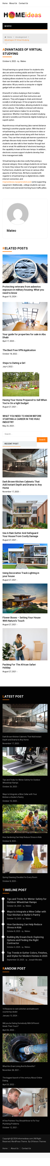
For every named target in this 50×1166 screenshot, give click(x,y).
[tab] (12, 444)
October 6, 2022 (9, 61)
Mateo (23, 61)
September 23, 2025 (15, 960)
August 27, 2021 (9, 407)
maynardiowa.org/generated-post (17, 182)
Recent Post (12, 444)
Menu (8, 26)
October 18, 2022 (10, 354)
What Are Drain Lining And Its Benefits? (19, 1066)
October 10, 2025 (10, 801)
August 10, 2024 (9, 296)
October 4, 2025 (13, 947)
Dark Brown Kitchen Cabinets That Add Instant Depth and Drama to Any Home (22, 484)
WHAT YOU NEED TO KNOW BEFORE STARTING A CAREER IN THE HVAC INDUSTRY (22, 419)
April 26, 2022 (8, 1030)
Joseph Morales (35, 960)
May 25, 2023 (8, 426)
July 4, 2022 (8, 367)
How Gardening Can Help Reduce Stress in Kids (22, 837)
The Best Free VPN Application (19, 350)
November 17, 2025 (11, 492)
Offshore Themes (38, 1141)
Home (5, 3)
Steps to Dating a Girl (14, 363)
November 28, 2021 (11, 1070)
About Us (13, 3)
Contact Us (23, 3)
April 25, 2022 (8, 1084)
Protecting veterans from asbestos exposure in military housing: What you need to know (23, 289)
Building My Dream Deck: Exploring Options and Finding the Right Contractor (25, 940)
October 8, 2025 (9, 841)
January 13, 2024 (10, 1016)
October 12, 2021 (10, 1127)
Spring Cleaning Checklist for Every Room (20, 877)
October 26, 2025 (10, 787)
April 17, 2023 (8, 341)
